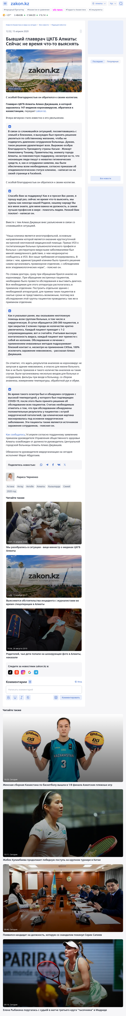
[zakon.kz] (20, 3)
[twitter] (64, 464)
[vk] (58, 464)
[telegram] (47, 464)
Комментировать (71, 697)
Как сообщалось (15, 434)
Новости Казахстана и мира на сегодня (21, 25)
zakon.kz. (41, 111)
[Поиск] (120, 3)
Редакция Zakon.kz (59, 25)
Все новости (44, 25)
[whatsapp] (41, 464)
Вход (79, 681)
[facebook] (53, 464)
